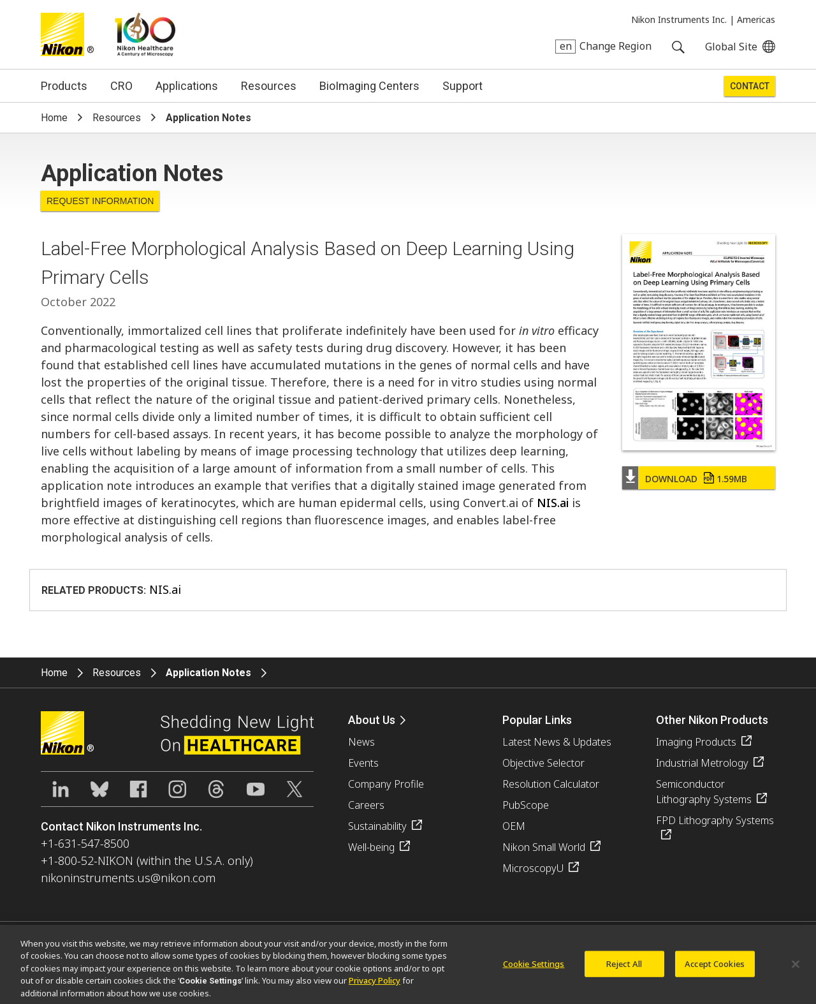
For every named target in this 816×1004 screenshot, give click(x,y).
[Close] (796, 968)
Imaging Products (696, 742)
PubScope (525, 805)
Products (64, 85)
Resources (268, 85)
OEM (513, 826)
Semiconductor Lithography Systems (704, 791)
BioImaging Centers (369, 85)
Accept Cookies (715, 967)
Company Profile (386, 784)
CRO (121, 85)
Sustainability (377, 826)
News (361, 742)
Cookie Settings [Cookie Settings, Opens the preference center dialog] (534, 967)
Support (462, 85)
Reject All (624, 967)
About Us (371, 720)
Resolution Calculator (550, 784)
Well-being (371, 847)
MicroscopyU (533, 868)
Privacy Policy (374, 984)
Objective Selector (543, 763)
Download (696, 479)
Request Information (100, 201)
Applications (187, 85)
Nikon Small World (543, 847)
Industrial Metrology (702, 763)
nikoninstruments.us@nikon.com (128, 877)
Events (363, 763)
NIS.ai (553, 502)
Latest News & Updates (556, 742)
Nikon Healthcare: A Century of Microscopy (145, 34)
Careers (366, 805)
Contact (749, 86)
